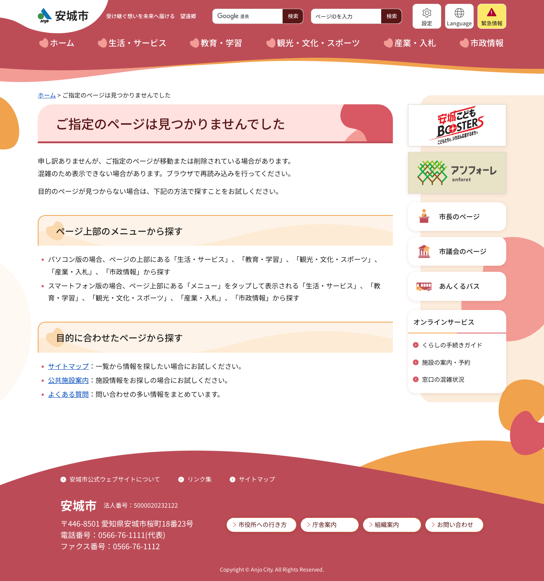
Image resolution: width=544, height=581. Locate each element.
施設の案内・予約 (446, 362)
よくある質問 (68, 394)
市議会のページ (463, 251)
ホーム (47, 94)
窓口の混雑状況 (443, 379)
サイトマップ (68, 366)
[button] (427, 16)
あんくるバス (459, 286)
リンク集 (199, 478)
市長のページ (459, 216)
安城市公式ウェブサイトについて (115, 478)
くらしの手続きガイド (452, 344)
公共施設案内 (68, 380)
